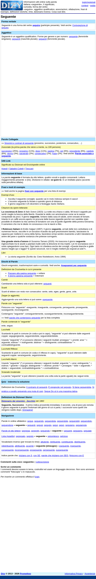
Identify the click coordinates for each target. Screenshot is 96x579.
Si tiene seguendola (81, 387)
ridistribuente (7, 446)
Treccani (29, 168)
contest (84, 5)
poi (61, 151)
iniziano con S (25, 455)
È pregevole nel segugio (59, 387)
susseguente (62, 450)
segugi (40, 425)
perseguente (49, 450)
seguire (36, 25)
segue (30, 421)
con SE (36, 455)
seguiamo (70, 425)
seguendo (39, 421)
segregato (20, 436)
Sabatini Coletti (16, 168)
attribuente (20, 446)
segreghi (35, 431)
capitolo (90, 151)
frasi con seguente (34, 191)
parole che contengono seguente (24, 317)
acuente (30, 446)
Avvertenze (90, 573)
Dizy (3, 573)
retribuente (55, 442)
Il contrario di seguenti (36, 387)
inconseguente (22, 450)
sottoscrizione (42, 462)
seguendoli (74, 421)
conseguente (7, 450)
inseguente (75, 446)
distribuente (79, 442)
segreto (30, 436)
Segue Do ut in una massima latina (60, 391)
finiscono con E (76, 455)
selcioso (64, 436)
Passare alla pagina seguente (22, 273)
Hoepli (4, 168)
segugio (48, 425)
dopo (37, 151)
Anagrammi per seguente (73, 265)
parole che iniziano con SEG (54, 455)
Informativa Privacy (74, 573)
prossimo (23, 151)
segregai (26, 431)
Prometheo (25, 573)
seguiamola (81, 425)
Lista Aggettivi (8, 436)
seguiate (88, 431)
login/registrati (88, 2)
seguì (61, 425)
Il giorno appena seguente (20, 276)
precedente (74, 151)
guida (92, 5)
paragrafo (24, 153)
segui (55, 425)
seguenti (16, 39)
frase (54, 153)
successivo (6, 151)
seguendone (7, 425)
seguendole (62, 421)
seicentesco (53, 436)
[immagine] (27, 410)
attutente (44, 442)
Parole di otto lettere (10, 431)
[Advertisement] (48, 547)
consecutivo (40, 153)
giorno (10, 153)
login (37, 476)
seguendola (50, 421)
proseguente (36, 450)
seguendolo (86, 421)
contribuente (67, 442)
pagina (51, 151)
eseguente (48, 299)
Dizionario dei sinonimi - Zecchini (18, 401)
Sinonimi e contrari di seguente (19, 143)
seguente (73, 36)
